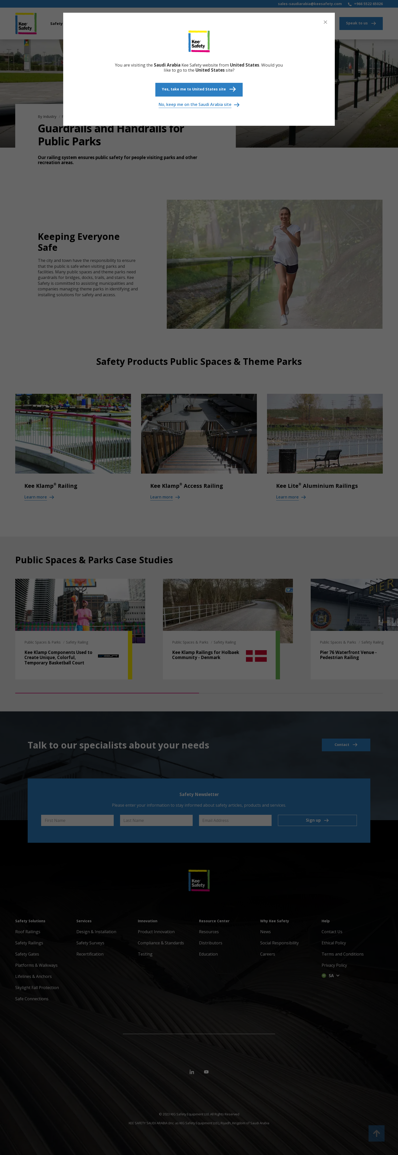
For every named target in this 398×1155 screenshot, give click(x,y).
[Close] (325, 22)
